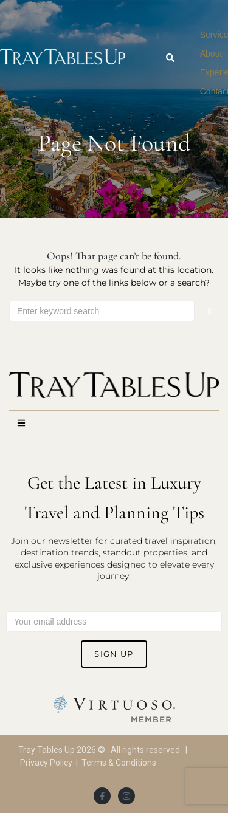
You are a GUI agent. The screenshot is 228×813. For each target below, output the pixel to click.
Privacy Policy (46, 762)
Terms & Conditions (118, 762)
